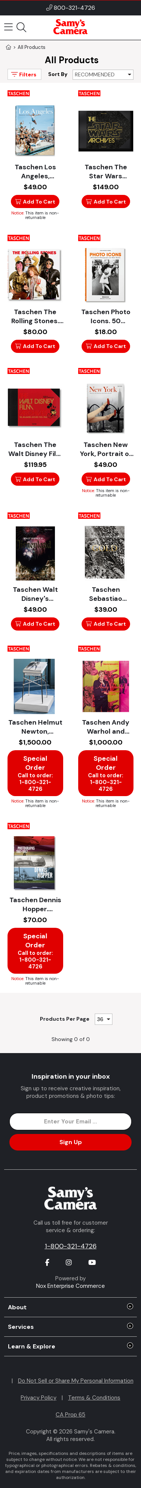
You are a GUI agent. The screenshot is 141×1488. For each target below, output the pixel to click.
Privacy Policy (38, 1397)
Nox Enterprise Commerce (70, 1286)
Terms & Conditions (94, 1397)
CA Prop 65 (70, 1414)
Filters (23, 74)
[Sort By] (103, 75)
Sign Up (70, 1142)
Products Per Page (64, 1018)
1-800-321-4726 (71, 1246)
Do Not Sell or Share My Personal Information (75, 1381)
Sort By (57, 74)
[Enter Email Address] (70, 1121)
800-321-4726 (74, 8)
